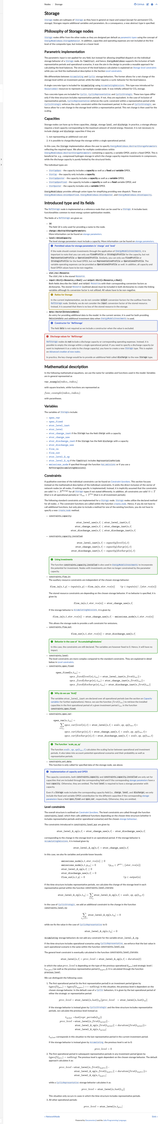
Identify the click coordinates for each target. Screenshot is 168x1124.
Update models (10, 143)
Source (6, 76)
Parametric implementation (64, 52)
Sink (5, 105)
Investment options (12, 60)
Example (7, 54)
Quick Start (8, 27)
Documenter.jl (90, 1120)
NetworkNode (10, 81)
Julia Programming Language (114, 1120)
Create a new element (13, 121)
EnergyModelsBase (20, 3)
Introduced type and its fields (69, 203)
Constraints (52, 476)
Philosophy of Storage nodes (68, 31)
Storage (7, 87)
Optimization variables (13, 38)
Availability (8, 111)
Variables (51, 406)
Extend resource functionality (17, 132)
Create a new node (12, 127)
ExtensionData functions (14, 49)
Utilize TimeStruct (11, 138)
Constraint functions (12, 43)
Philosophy (8, 33)
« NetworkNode (52, 1117)
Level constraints (114, 71)
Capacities (52, 118)
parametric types (129, 37)
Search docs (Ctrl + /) (12, 10)
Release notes (9, 65)
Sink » (155, 1117)
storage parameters (92, 234)
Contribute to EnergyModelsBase (18, 148)
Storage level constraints (144, 68)
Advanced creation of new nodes (64, 352)
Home (4, 16)
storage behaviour (128, 819)
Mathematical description (66, 367)
